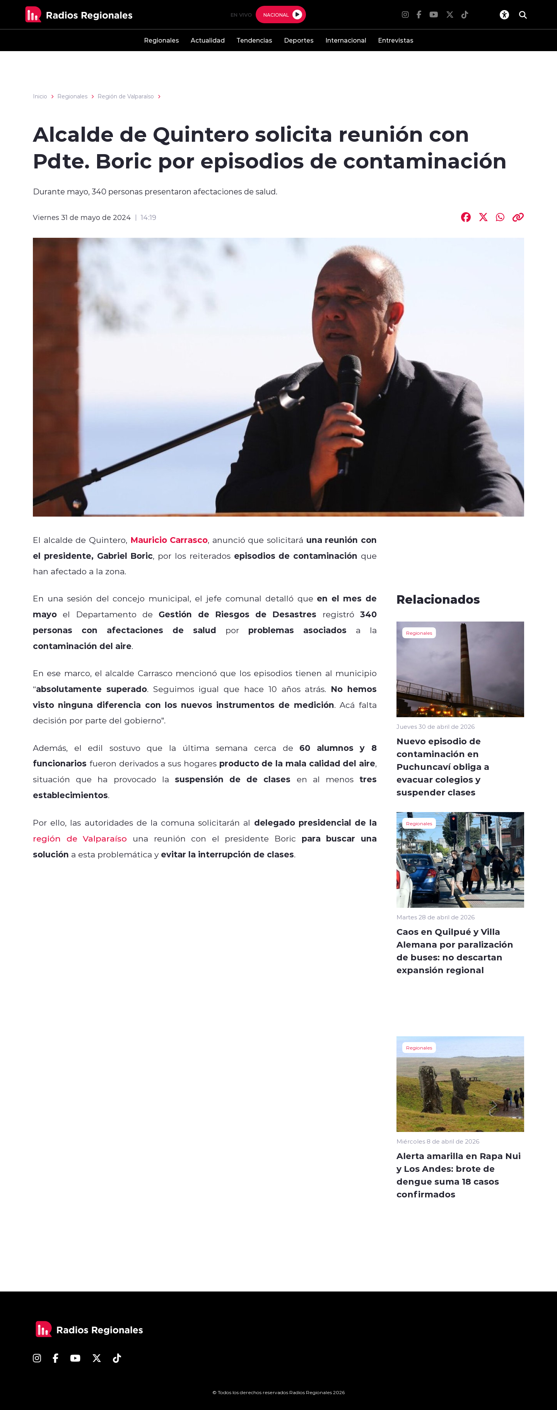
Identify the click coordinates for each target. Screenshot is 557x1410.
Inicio (40, 96)
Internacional (345, 40)
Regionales (161, 40)
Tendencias (254, 40)
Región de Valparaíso (125, 96)
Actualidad (208, 40)
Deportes (299, 40)
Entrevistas (395, 40)
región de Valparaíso (80, 838)
